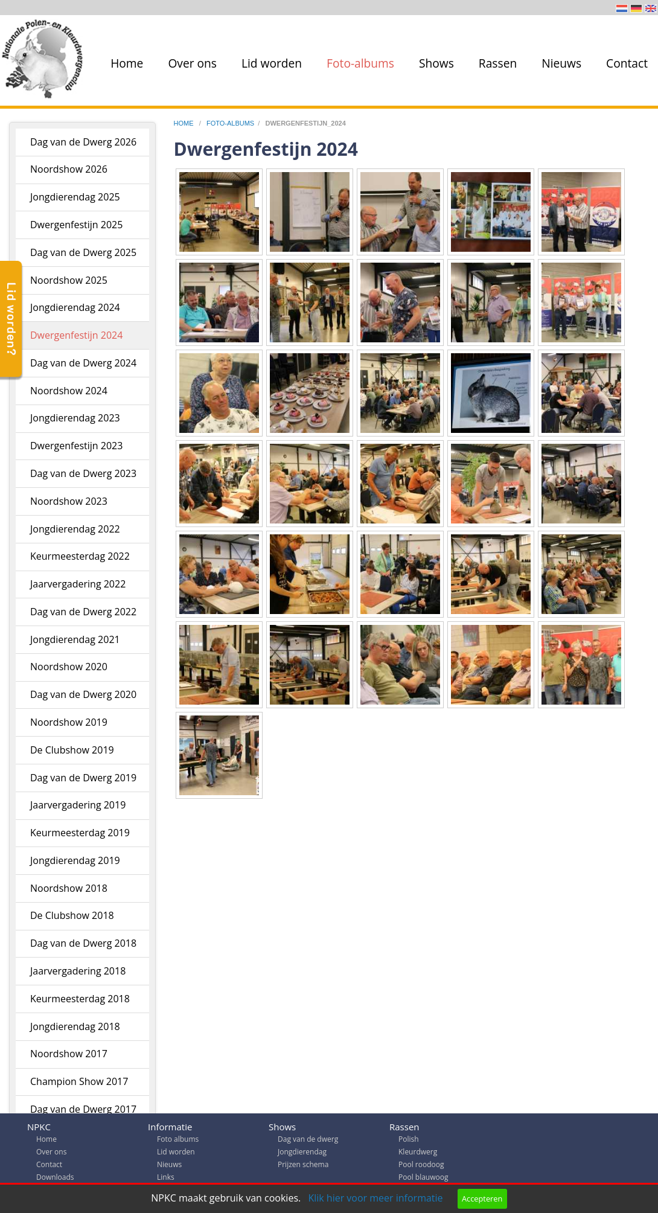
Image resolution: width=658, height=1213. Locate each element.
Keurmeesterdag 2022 (80, 556)
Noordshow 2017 (68, 1053)
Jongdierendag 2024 (75, 307)
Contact (627, 63)
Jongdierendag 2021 (75, 639)
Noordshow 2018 (68, 888)
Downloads (55, 1180)
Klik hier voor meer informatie (375, 1198)
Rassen (498, 63)
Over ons (192, 63)
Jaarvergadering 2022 (78, 583)
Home (126, 63)
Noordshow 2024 (68, 390)
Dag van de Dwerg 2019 (83, 777)
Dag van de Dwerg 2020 (83, 694)
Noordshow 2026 (68, 169)
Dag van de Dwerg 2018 (83, 943)
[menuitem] (124, 63)
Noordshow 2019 (68, 722)
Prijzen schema (303, 1167)
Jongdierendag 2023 (75, 417)
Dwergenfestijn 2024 (76, 335)
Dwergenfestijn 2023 (76, 445)
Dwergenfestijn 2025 (76, 224)
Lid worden (271, 63)
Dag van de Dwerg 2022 (83, 611)
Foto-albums (360, 63)
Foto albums (178, 1142)
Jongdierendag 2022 (75, 529)
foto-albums (230, 123)
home (185, 123)
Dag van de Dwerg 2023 (83, 473)
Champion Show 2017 (79, 1081)
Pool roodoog (421, 1167)
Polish (408, 1142)
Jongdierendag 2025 (75, 196)
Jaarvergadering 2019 (78, 804)
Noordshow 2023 (68, 501)
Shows (436, 63)
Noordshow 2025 (68, 280)
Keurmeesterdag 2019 (80, 832)
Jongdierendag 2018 (75, 1026)
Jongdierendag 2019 (75, 860)
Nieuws (561, 63)
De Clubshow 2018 (72, 915)
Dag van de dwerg (308, 1142)
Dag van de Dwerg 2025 (83, 252)
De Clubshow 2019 (72, 750)
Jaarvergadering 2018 (78, 971)
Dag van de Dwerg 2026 (83, 142)
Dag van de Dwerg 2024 (83, 363)
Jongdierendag (302, 1155)
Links (165, 1180)
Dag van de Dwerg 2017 (83, 1109)
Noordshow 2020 (68, 666)
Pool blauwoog (423, 1180)
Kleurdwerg (417, 1155)
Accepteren (482, 1198)
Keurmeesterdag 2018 (80, 998)
